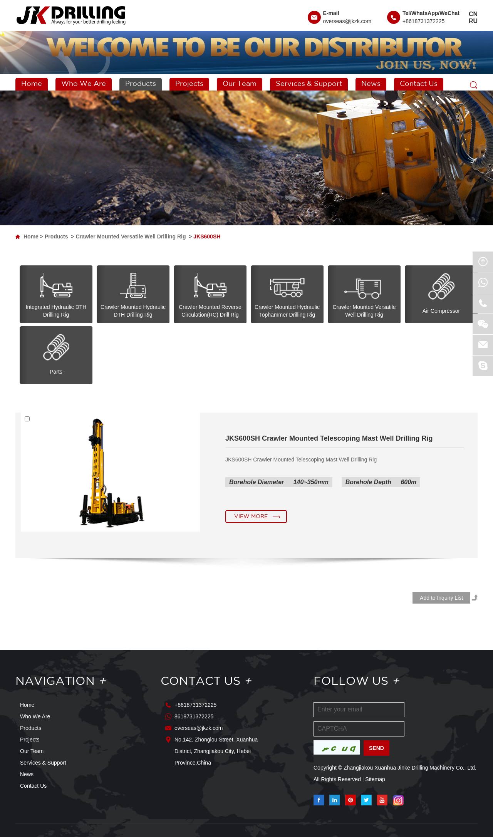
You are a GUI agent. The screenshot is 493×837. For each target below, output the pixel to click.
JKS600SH (206, 236)
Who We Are (83, 84)
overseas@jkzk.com (347, 21)
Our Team (240, 84)
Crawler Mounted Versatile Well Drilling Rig (130, 236)
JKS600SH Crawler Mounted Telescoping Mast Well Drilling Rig (329, 438)
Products (140, 84)
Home (31, 84)
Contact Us (419, 84)
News (371, 84)
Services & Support (309, 84)
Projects (189, 84)
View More (251, 516)
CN (473, 14)
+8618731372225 (423, 21)
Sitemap (375, 779)
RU (473, 21)
